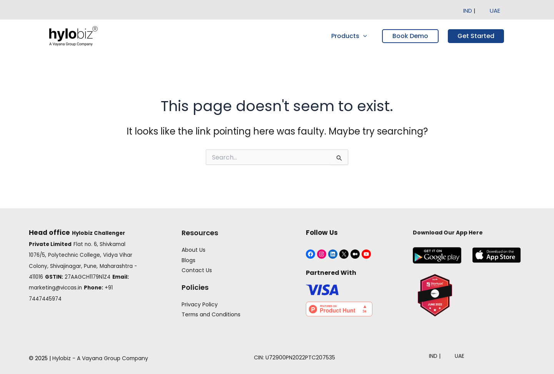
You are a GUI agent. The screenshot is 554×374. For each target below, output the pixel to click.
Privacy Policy (199, 304)
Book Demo (410, 36)
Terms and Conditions (211, 314)
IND (468, 11)
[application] (364, 36)
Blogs (188, 260)
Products (350, 36)
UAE (495, 11)
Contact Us (196, 270)
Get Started (475, 36)
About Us (193, 250)
